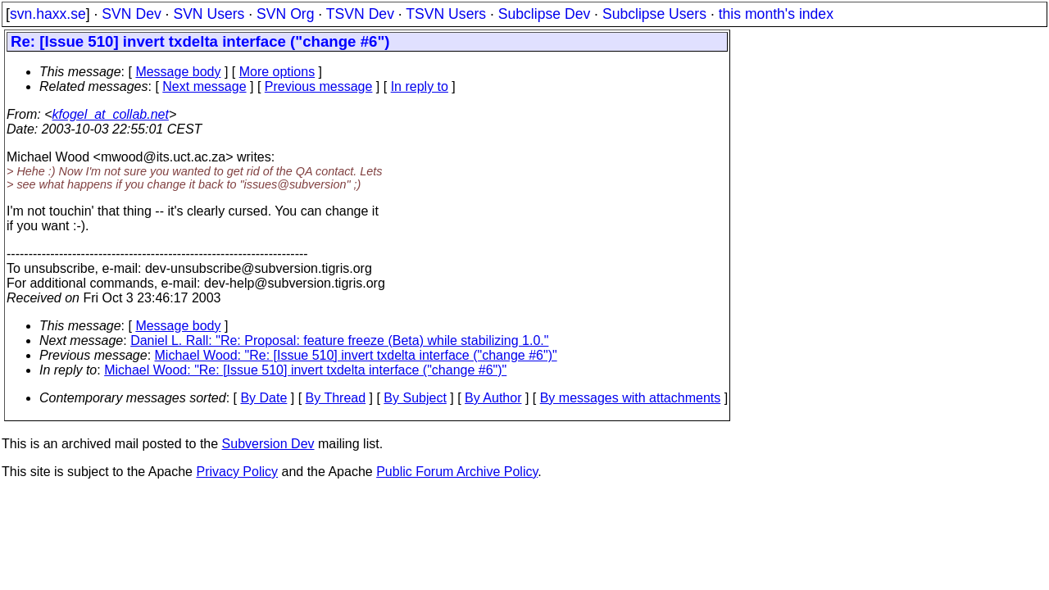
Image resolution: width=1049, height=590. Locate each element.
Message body (177, 72)
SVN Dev (131, 14)
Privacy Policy (237, 472)
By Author (493, 398)
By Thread (336, 398)
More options (277, 72)
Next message (204, 86)
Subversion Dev (268, 444)
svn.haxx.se (48, 14)
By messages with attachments (630, 398)
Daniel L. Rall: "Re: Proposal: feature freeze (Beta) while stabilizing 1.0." (339, 340)
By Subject (415, 398)
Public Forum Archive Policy (457, 472)
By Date (263, 398)
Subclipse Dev (544, 14)
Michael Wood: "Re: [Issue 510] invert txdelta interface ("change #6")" (356, 355)
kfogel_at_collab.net (110, 114)
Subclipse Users (654, 14)
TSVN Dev (360, 14)
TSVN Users (446, 14)
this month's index (776, 14)
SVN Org (285, 14)
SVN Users (208, 14)
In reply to (419, 86)
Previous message (319, 86)
